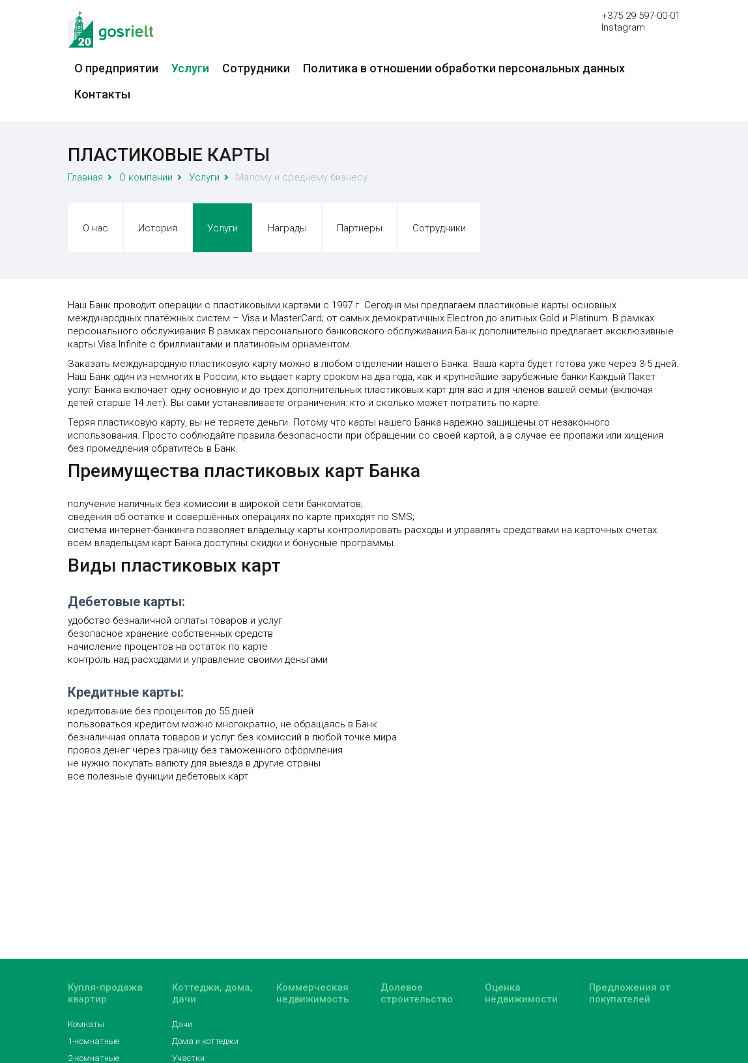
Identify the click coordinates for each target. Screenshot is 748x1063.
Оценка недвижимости (521, 993)
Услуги (190, 68)
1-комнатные (93, 1041)
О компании (146, 177)
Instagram (623, 27)
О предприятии (116, 68)
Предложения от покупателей (629, 993)
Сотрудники (256, 68)
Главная (85, 177)
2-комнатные (93, 1058)
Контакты (102, 94)
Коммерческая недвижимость (312, 993)
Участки (188, 1058)
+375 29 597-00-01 (640, 16)
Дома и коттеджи (205, 1041)
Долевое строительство (417, 993)
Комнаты (86, 1024)
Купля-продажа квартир (105, 993)
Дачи (182, 1024)
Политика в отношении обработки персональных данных (464, 68)
